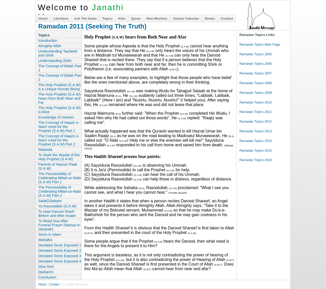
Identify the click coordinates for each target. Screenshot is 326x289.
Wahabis (45, 240)
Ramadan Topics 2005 (255, 54)
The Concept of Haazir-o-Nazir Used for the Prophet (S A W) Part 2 (58, 140)
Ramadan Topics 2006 (255, 63)
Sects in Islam (49, 234)
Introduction (47, 40)
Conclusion (47, 277)
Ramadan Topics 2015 (255, 150)
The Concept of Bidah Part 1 (60, 68)
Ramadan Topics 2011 (255, 112)
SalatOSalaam (50, 201)
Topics (107, 18)
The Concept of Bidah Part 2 (60, 77)
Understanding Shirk (54, 61)
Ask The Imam (85, 18)
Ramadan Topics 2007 (255, 73)
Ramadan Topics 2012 (255, 121)
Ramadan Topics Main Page (259, 44)
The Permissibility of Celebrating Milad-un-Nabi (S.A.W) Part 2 (59, 191)
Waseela (45, 150)
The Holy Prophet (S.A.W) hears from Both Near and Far (59, 98)
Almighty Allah (49, 46)
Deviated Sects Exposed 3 (59, 256)
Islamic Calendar (186, 18)
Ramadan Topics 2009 (255, 93)
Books (210, 18)
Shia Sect (46, 267)
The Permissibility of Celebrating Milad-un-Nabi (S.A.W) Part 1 (59, 178)
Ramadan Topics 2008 (255, 83)
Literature (61, 18)
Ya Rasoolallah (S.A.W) (57, 206)
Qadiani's (45, 272)
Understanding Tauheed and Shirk (57, 53)
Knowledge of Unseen (56, 117)
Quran (136, 18)
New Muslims (156, 18)
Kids (121, 18)
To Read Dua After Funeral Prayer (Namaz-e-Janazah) (59, 225)
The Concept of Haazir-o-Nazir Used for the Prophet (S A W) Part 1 (58, 127)
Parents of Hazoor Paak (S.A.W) (57, 166)
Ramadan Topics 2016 (255, 160)
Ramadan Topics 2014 (255, 141)
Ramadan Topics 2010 (255, 102)
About (42, 284)
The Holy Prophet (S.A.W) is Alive (59, 110)
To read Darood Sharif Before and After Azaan (57, 213)
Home (43, 18)
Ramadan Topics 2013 (255, 131)
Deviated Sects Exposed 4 (59, 261)
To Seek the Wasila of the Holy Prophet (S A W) (59, 157)
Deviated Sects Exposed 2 (59, 250)
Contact (227, 18)
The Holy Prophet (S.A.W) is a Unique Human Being (59, 87)
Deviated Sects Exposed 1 (59, 245)
